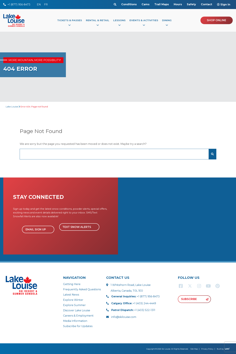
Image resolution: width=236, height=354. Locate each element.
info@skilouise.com (123, 317)
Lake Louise (12, 106)
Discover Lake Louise (76, 310)
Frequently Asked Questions (82, 289)
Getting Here (71, 284)
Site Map (194, 349)
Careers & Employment (78, 315)
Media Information (75, 320)
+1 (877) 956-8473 (135, 296)
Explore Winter (73, 299)
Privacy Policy (207, 349)
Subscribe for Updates (77, 326)
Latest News (71, 294)
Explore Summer (74, 305)
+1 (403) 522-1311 (133, 310)
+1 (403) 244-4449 (133, 303)
